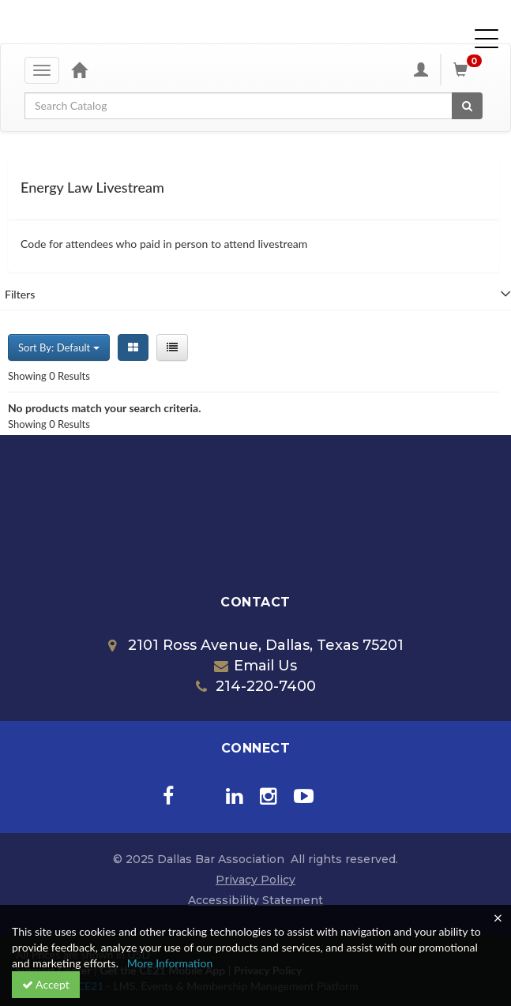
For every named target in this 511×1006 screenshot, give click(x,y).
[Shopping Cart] (469, 69)
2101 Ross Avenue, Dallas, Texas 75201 (256, 645)
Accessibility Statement (255, 900)
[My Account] (421, 69)
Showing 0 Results (49, 376)
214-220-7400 (256, 686)
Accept (46, 984)
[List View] (172, 347)
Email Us (255, 665)
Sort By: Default (59, 347)
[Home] (79, 69)
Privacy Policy (255, 880)
